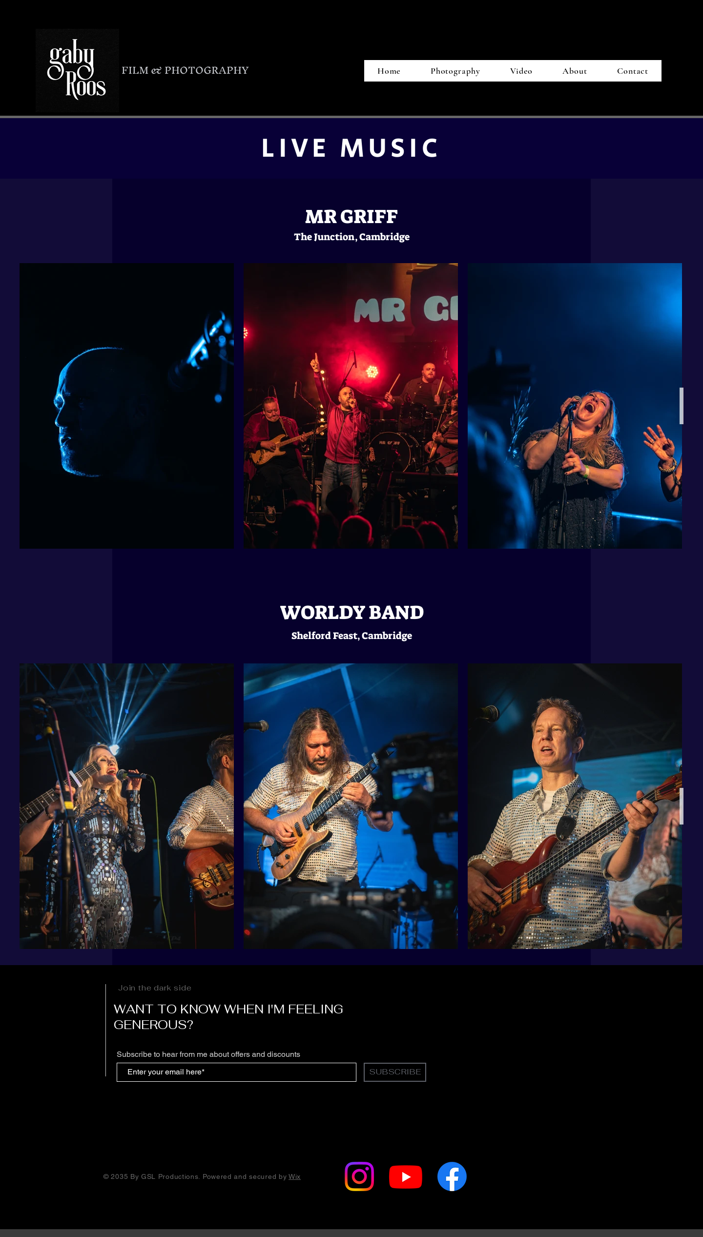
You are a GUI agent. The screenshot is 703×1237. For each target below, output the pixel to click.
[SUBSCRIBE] (395, 1072)
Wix (295, 1176)
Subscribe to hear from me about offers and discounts (208, 1054)
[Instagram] (359, 1176)
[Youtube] (405, 1176)
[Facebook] (452, 1176)
